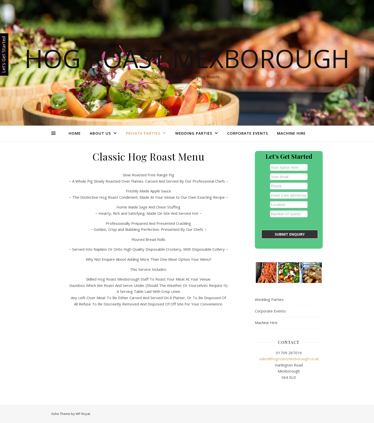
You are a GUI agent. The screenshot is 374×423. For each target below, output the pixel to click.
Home (75, 133)
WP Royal (83, 413)
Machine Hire (291, 133)
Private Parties (143, 133)
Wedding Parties (193, 133)
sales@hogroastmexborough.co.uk (289, 358)
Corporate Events (247, 133)
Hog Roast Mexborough (187, 58)
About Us (100, 133)
